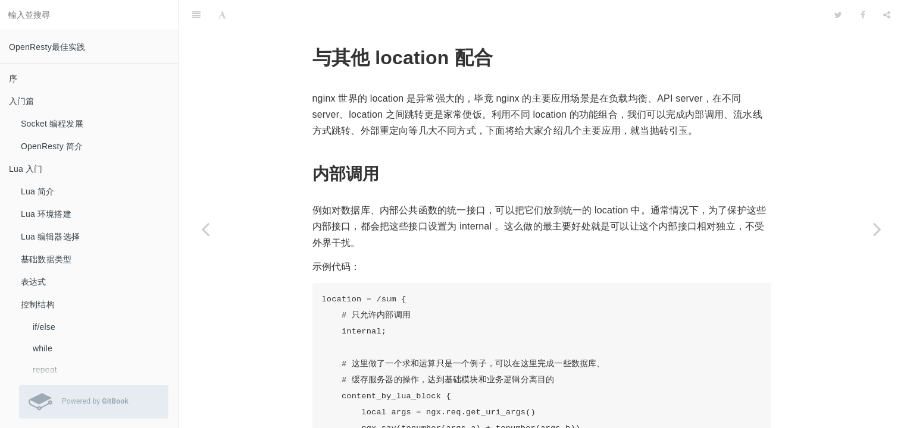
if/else (44, 327)
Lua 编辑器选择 (50, 236)
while (42, 348)
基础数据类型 (46, 259)
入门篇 (22, 101)
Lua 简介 (37, 191)
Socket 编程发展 (52, 123)
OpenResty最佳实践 (47, 47)
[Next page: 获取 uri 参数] (877, 229)
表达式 (33, 282)
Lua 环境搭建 (46, 214)
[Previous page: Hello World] (205, 229)
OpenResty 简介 (52, 146)
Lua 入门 (25, 169)
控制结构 (38, 304)
